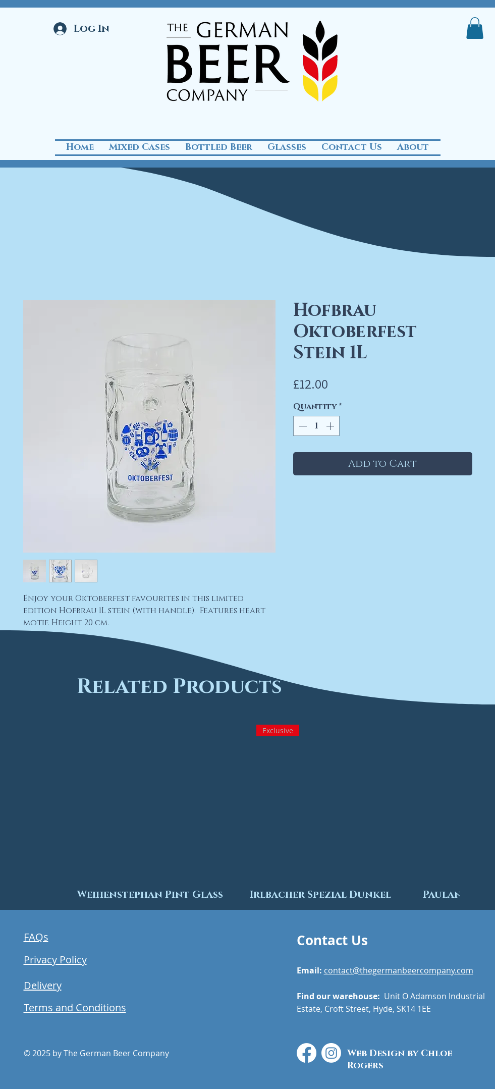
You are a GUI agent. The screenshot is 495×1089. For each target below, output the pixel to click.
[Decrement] (302, 425)
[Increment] (331, 425)
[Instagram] (331, 1053)
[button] (475, 28)
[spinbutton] (316, 425)
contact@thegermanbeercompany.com (398, 970)
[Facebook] (306, 1053)
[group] (247, 810)
